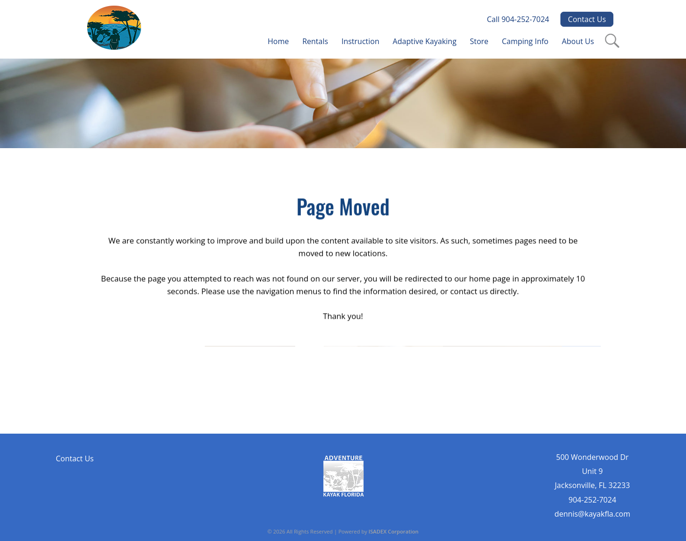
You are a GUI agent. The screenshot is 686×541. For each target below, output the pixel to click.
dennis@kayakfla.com (592, 514)
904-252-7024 (592, 500)
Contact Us (587, 19)
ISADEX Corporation (394, 531)
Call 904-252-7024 (518, 19)
